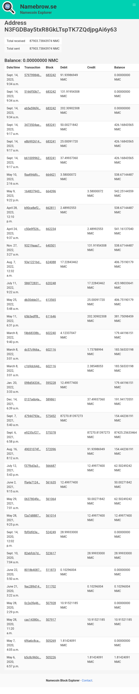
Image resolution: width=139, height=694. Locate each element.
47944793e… (32, 416)
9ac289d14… (32, 586)
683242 (51, 75)
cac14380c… (32, 619)
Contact (87, 680)
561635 (51, 482)
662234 (51, 229)
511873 (51, 570)
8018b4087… (32, 570)
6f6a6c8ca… (32, 641)
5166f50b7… (32, 91)
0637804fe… (32, 499)
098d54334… (32, 383)
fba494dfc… (32, 174)
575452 (51, 416)
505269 (51, 641)
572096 (51, 449)
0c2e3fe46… (32, 603)
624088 (51, 262)
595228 (51, 383)
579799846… (32, 75)
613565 (51, 300)
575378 (51, 432)
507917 (51, 619)
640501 (51, 245)
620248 (51, 283)
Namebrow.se (38, 6)
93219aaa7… (32, 245)
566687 (51, 466)
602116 (51, 349)
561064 (51, 499)
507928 (51, 603)
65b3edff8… (32, 316)
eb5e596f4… (32, 108)
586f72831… (32, 283)
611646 (51, 316)
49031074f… (32, 449)
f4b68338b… (32, 333)
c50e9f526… (32, 229)
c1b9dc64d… (32, 366)
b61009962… (32, 158)
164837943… (32, 191)
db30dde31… (32, 300)
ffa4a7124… (32, 482)
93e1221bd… (32, 262)
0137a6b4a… (32, 399)
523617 (51, 553)
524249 (51, 532)
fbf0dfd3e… (31, 532)
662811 (51, 208)
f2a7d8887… (32, 515)
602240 (51, 333)
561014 (51, 515)
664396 (51, 191)
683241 (51, 125)
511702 (51, 586)
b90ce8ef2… (32, 208)
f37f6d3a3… (32, 466)
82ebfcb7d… (32, 553)
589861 (51, 399)
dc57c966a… (32, 349)
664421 (51, 174)
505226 (51, 657)
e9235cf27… (32, 432)
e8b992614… (32, 141)
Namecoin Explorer (36, 12)
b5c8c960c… (32, 657)
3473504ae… (32, 125)
